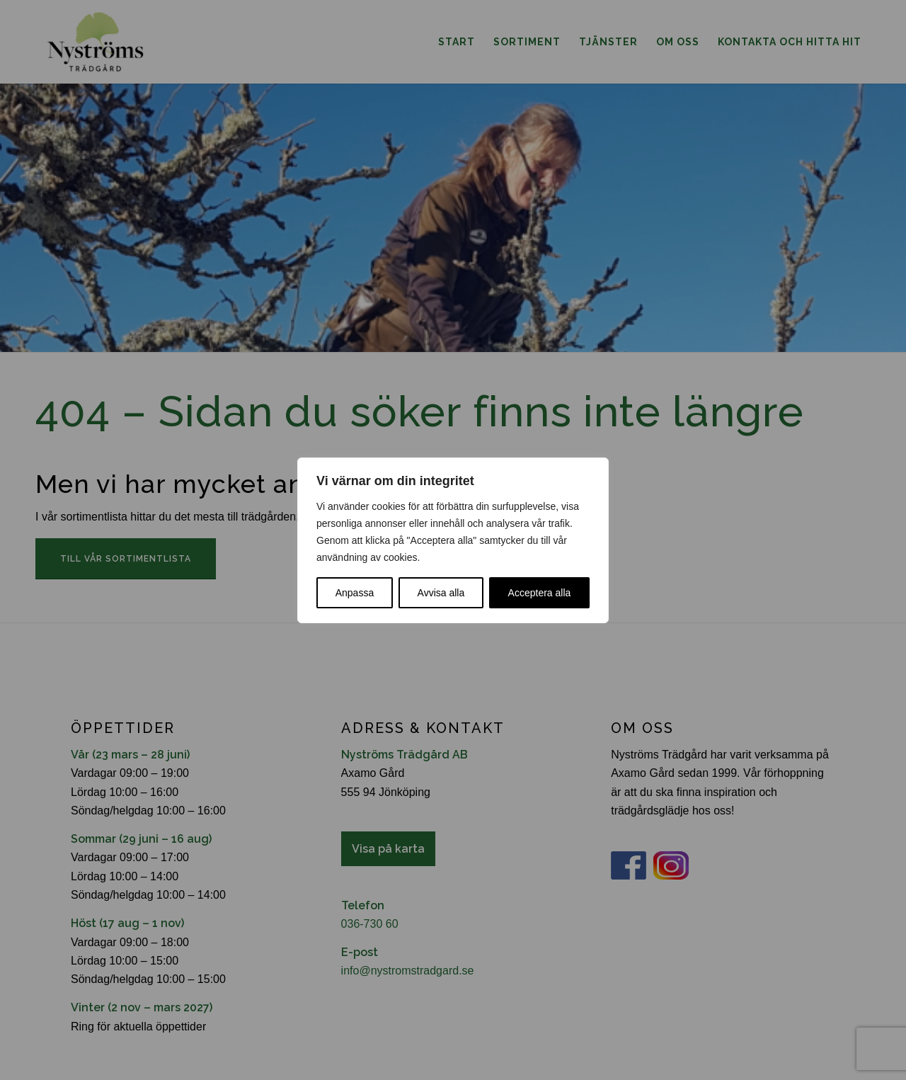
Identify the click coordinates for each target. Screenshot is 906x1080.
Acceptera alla (539, 592)
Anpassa (355, 592)
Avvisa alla (441, 592)
